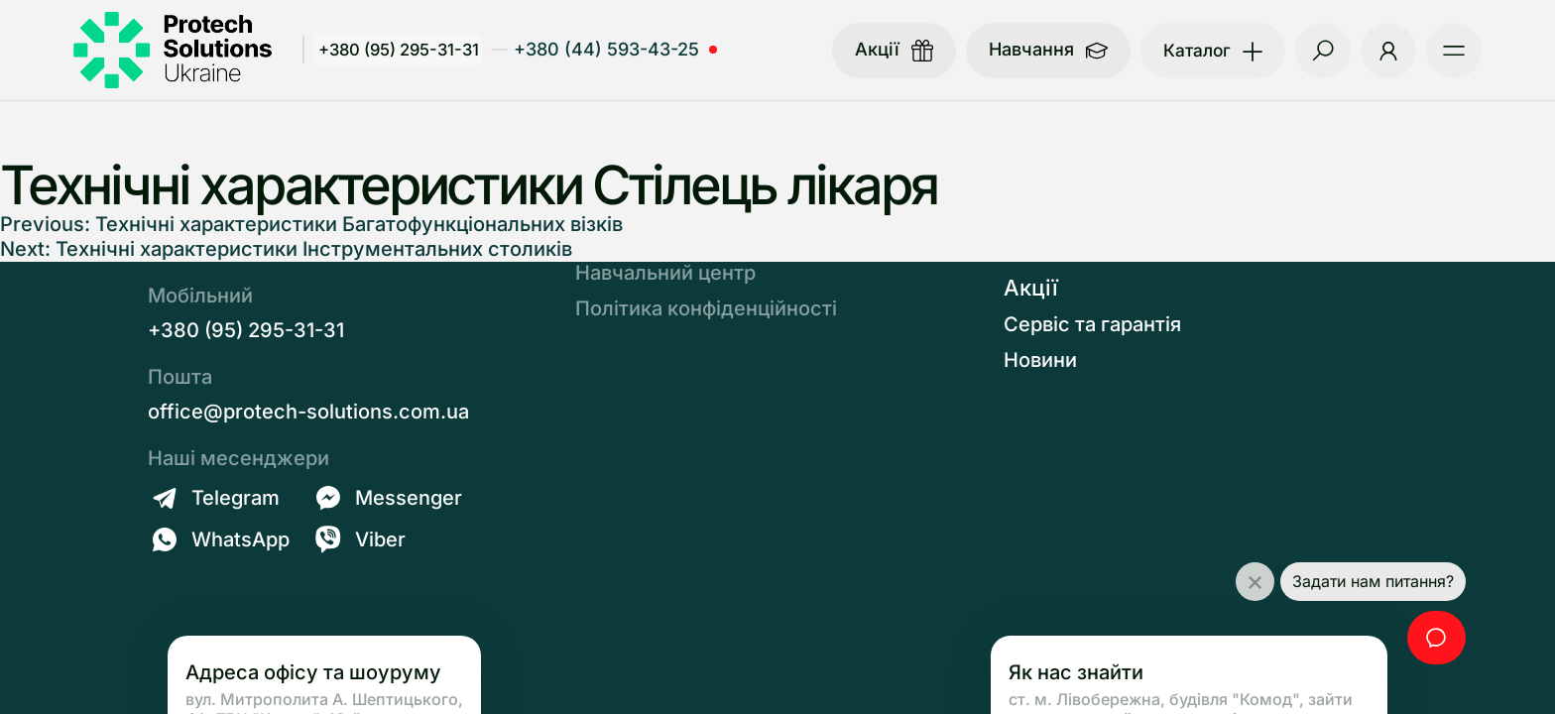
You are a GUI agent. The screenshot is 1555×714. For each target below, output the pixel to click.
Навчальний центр (665, 273)
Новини (1040, 360)
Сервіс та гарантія (1092, 324)
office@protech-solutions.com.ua (308, 411)
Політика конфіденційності (706, 308)
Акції (1031, 287)
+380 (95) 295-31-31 (402, 49)
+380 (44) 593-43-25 (611, 49)
